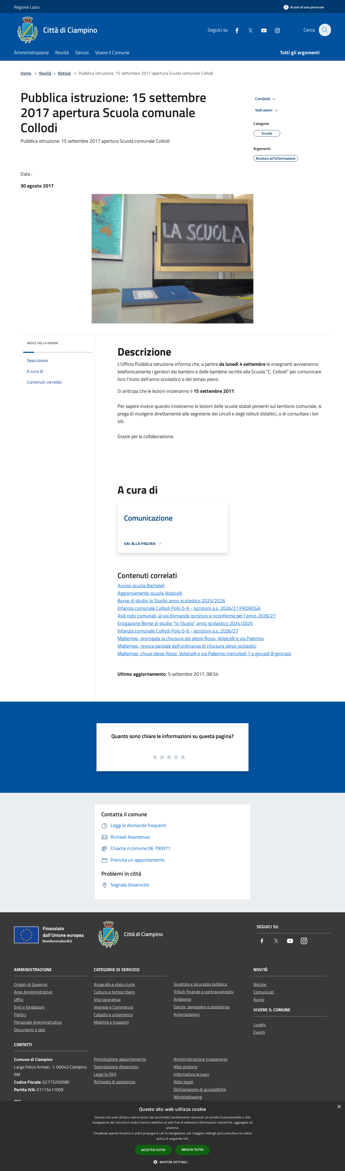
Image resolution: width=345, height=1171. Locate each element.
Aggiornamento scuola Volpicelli (150, 593)
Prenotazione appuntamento (120, 1059)
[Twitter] (247, 29)
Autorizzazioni (187, 1014)
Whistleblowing (188, 1097)
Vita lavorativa (107, 999)
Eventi (259, 1032)
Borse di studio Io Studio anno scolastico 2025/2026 (171, 600)
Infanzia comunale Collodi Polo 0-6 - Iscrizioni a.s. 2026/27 (178, 630)
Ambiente (182, 999)
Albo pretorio (185, 1066)
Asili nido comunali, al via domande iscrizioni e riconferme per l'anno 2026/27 (197, 615)
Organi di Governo (30, 984)
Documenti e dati (29, 1029)
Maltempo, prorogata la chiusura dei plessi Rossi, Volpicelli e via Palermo (191, 638)
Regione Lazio (26, 7)
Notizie (64, 73)
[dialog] (172, 1136)
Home (25, 73)
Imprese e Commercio (113, 1007)
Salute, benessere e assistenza (202, 1006)
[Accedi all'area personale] (304, 7)
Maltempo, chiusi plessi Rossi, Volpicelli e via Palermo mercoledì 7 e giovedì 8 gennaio (204, 653)
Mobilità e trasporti (111, 1022)
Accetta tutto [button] (153, 1149)
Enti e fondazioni (29, 1007)
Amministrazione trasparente (200, 1059)
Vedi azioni (267, 110)
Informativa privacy (191, 1074)
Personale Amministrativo (38, 1022)
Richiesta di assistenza (114, 1081)
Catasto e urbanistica (113, 1014)
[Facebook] (233, 29)
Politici (20, 1014)
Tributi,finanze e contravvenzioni (204, 991)
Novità (45, 73)
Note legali (183, 1081)
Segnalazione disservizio (116, 1066)
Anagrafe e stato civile (114, 984)
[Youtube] (260, 29)
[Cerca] (324, 29)
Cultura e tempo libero (114, 992)
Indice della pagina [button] (42, 343)
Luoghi (259, 1024)
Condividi (266, 99)
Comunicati (263, 992)
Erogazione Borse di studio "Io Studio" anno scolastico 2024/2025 (185, 623)
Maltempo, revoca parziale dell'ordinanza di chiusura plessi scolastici (187, 646)
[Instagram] (274, 29)
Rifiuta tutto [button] (193, 1149)
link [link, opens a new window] (185, 1138)
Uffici (18, 999)
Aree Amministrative (33, 992)
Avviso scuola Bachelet (141, 585)
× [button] (339, 1107)
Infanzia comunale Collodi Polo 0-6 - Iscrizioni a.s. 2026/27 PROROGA (189, 608)
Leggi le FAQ (105, 1074)
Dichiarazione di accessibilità (200, 1089)
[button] (172, 1162)
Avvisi (258, 999)
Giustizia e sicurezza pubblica (200, 984)
